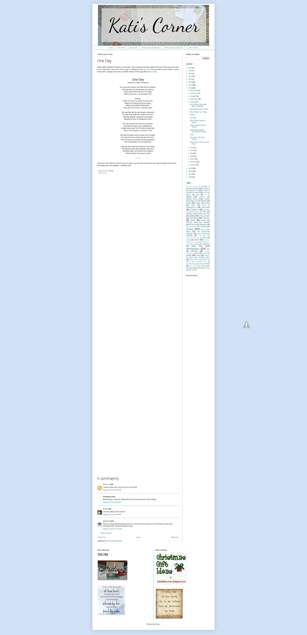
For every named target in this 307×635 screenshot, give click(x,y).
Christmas (194, 210)
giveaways (203, 224)
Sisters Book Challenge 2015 (196, 261)
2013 (190, 88)
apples (188, 194)
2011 (190, 171)
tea (191, 266)
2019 (190, 70)
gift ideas (192, 224)
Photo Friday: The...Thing (198, 112)
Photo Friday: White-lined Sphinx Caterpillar (198, 105)
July (191, 147)
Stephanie (106, 521)
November (194, 93)
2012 (190, 168)
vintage (207, 268)
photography (192, 248)
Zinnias (192, 115)
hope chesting (201, 226)
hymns (105, 173)
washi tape (191, 270)
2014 (190, 85)
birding (196, 201)
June (192, 150)
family (193, 220)
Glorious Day (152, 72)
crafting (192, 216)
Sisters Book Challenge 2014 (198, 259)
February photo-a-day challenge (198, 222)
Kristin (105, 509)
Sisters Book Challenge (173, 48)
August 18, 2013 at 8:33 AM (112, 490)
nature (196, 240)
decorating (194, 218)
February (193, 162)
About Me (121, 48)
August (192, 102)
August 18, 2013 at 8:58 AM (112, 502)
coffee (204, 211)
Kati (106, 170)
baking (188, 197)
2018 (190, 73)
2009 (190, 177)
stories (207, 264)
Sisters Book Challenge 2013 (199, 257)
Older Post (174, 537)
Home (111, 48)
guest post (189, 226)
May (191, 153)
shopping (207, 255)
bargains (202, 197)
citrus (197, 211)
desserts (206, 218)
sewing (198, 255)
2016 (190, 79)
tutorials (199, 268)
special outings (190, 263)
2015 (190, 82)
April (192, 156)
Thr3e (192, 134)
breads (198, 203)
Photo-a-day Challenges (151, 48)
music (188, 240)
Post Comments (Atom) (114, 541)
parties (200, 244)
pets (208, 244)
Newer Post (102, 537)
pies (208, 249)
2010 (190, 174)
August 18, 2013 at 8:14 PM (112, 514)
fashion (203, 220)
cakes (193, 205)
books (188, 203)
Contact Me (133, 48)
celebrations (191, 207)
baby (205, 194)
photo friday (197, 246)
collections (189, 214)
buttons (207, 203)
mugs (204, 237)
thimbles (198, 266)
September (194, 99)
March (192, 159)
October (193, 96)
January (193, 165)
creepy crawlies (204, 216)
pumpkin (204, 253)
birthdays (204, 201)
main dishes (202, 235)
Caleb (204, 205)
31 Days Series (192, 48)
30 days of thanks (192, 186)
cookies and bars (204, 214)
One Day (147, 69)
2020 (190, 68)
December (194, 90)
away (197, 194)
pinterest (194, 251)
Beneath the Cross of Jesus (199, 109)
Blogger (157, 624)
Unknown (106, 484)
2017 (190, 76)
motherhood (189, 237)
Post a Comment (105, 533)
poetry (196, 253)
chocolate (206, 207)
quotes (189, 255)
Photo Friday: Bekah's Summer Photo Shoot (198, 131)
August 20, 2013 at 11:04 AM (112, 529)
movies (197, 237)
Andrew (205, 192)
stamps (200, 263)
